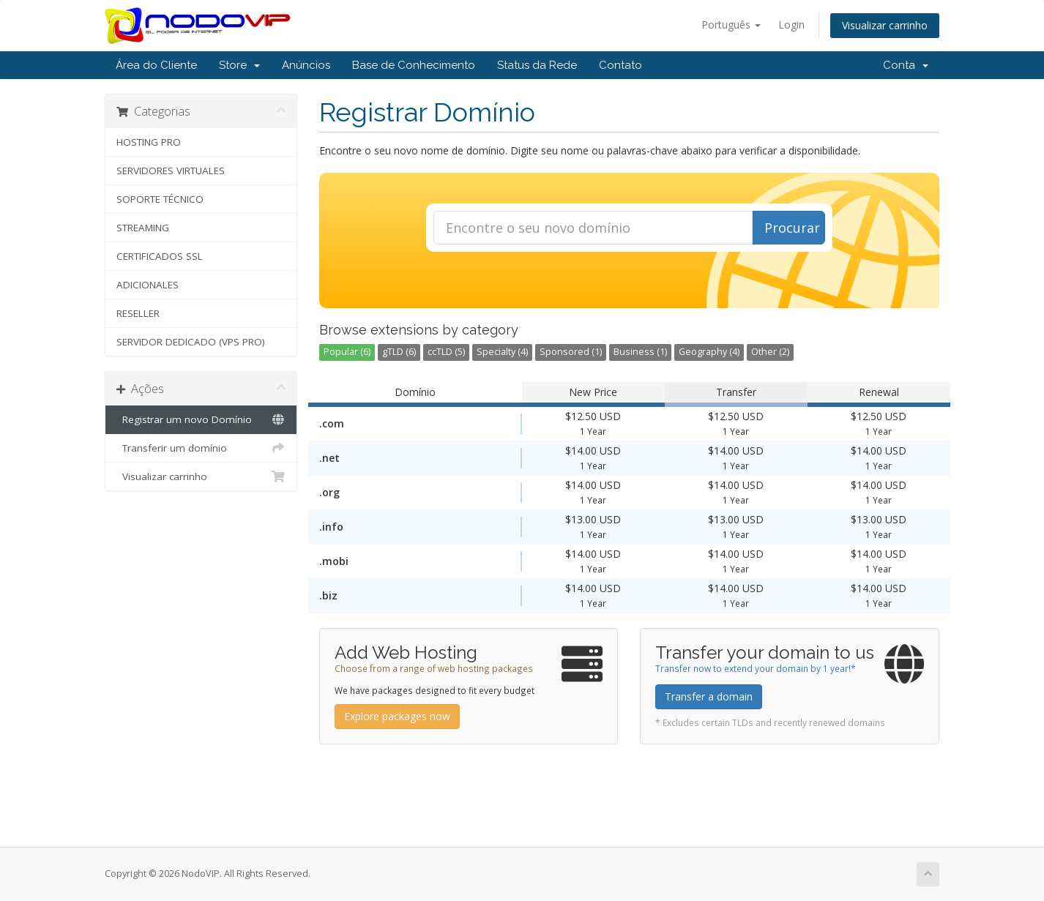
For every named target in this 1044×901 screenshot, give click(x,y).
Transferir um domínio (201, 448)
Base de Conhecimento (413, 65)
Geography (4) (709, 351)
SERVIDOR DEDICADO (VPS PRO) (190, 341)
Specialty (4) (502, 351)
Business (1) (640, 351)
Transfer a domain (709, 696)
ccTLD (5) (446, 351)
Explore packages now (397, 716)
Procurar (792, 227)
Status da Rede (537, 65)
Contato (620, 65)
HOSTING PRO (148, 142)
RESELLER (138, 313)
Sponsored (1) (571, 351)
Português (731, 24)
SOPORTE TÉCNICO (160, 199)
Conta (905, 65)
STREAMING (142, 227)
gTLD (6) (399, 351)
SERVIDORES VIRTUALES (170, 170)
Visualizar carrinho (885, 25)
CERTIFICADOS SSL (159, 256)
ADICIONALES (147, 284)
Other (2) (770, 351)
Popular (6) (347, 351)
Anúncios (306, 65)
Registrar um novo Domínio (201, 419)
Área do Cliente (156, 65)
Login (791, 24)
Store (239, 65)
